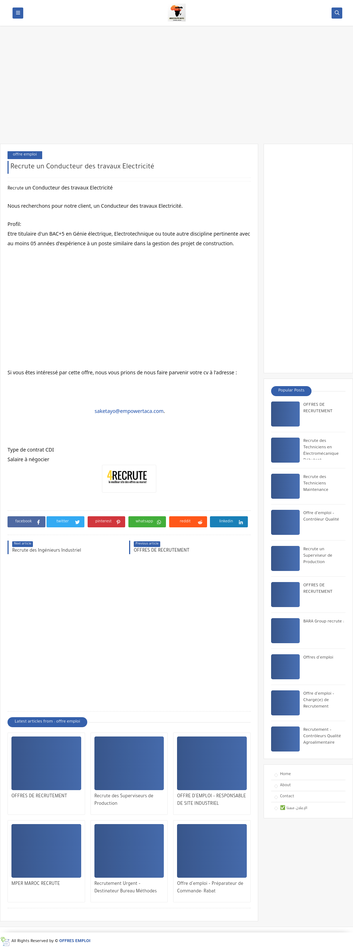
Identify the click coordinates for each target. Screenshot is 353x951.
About (285, 785)
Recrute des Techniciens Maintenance (315, 484)
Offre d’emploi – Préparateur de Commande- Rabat (210, 888)
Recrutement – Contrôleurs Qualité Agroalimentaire (322, 736)
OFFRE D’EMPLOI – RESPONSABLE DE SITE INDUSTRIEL (211, 800)
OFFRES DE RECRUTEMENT (39, 796)
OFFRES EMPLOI (74, 941)
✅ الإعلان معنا (293, 808)
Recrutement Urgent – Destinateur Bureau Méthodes (125, 888)
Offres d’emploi (318, 658)
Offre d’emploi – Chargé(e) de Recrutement (318, 700)
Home (285, 774)
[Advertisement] (176, 88)
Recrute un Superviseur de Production (317, 556)
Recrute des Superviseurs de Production (123, 800)
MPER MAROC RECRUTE (35, 884)
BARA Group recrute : (323, 622)
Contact (287, 796)
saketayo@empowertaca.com (128, 411)
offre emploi (25, 155)
